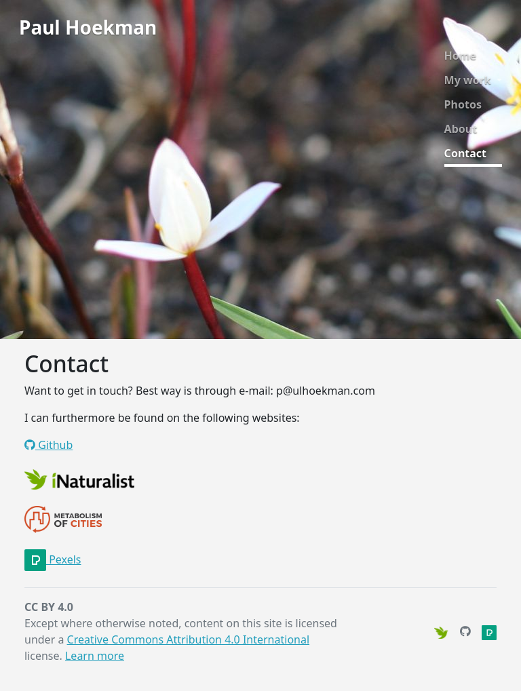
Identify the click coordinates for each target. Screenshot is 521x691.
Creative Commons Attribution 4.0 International (188, 639)
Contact (465, 153)
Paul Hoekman (88, 27)
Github (48, 444)
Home (460, 55)
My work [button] (469, 80)
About (461, 128)
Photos (463, 104)
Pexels (52, 559)
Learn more (94, 655)
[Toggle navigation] (176, 30)
